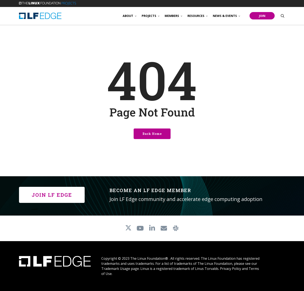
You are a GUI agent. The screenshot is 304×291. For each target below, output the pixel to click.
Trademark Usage (115, 268)
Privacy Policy (230, 268)
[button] (52, 195)
